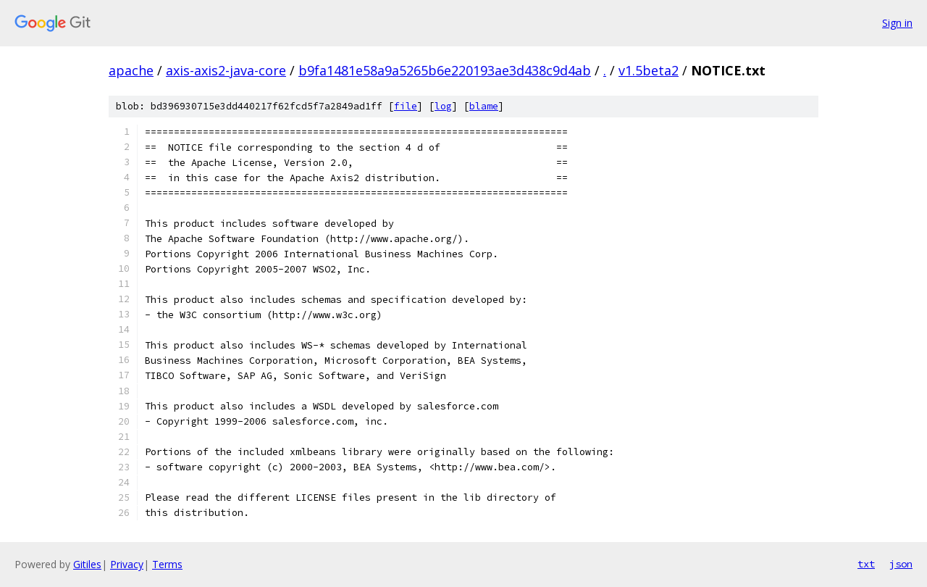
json (901, 563)
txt (866, 563)
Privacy (126, 564)
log (443, 106)
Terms (167, 564)
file (405, 106)
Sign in (897, 23)
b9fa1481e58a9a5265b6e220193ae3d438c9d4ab (444, 70)
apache (131, 70)
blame (483, 106)
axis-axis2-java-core (226, 70)
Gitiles (87, 564)
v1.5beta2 (648, 70)
